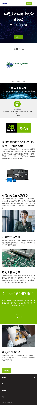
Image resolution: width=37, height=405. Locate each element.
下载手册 (6, 371)
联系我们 (29, 3)
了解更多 (18, 37)
